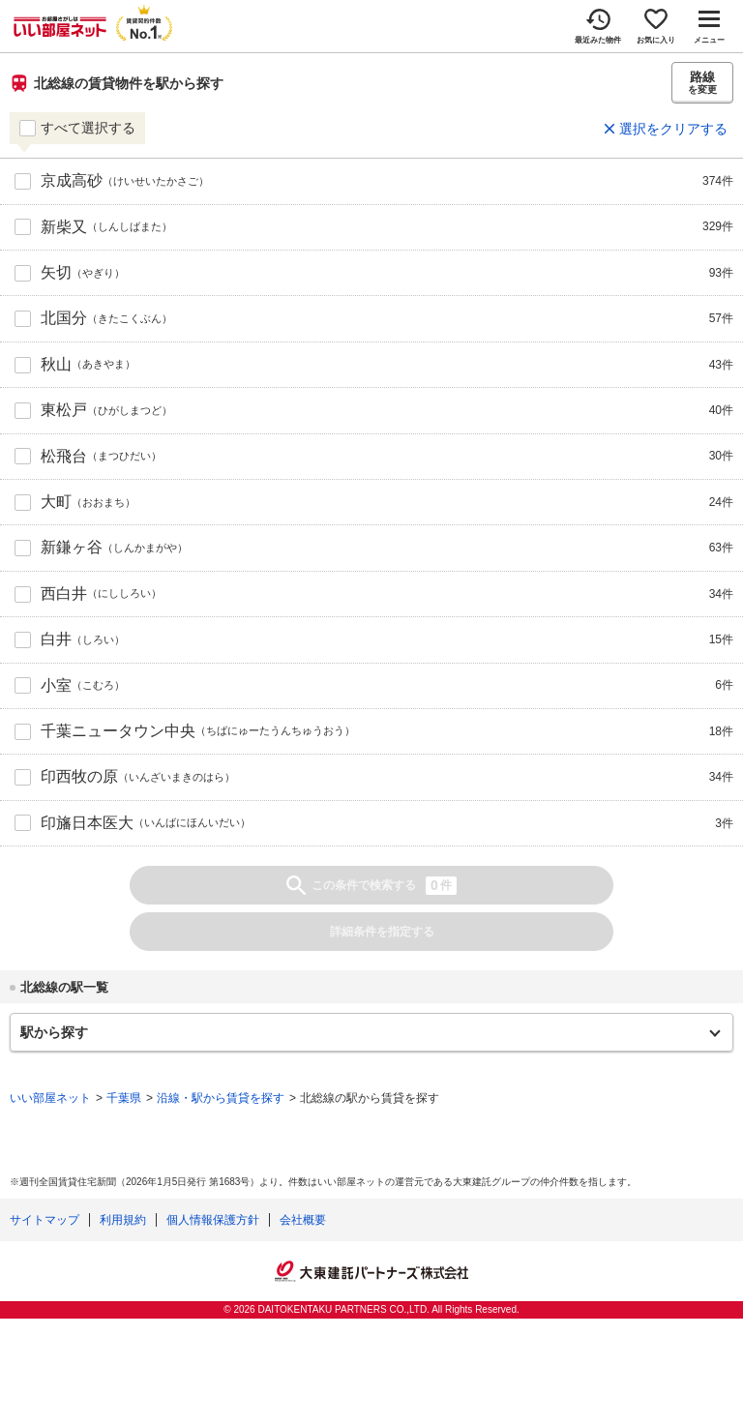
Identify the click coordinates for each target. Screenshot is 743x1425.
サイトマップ (44, 1220)
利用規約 (123, 1220)
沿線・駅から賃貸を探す (220, 1098)
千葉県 (123, 1098)
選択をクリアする (673, 128)
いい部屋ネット (50, 1098)
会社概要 (303, 1220)
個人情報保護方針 (212, 1220)
